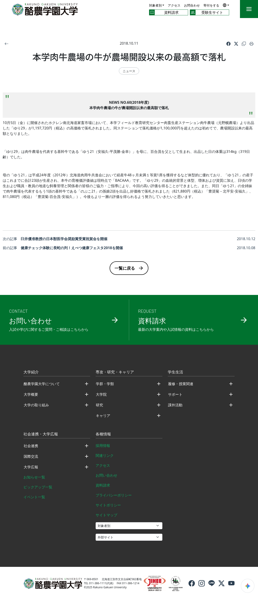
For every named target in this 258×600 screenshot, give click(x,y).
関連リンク (105, 455)
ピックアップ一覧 (37, 487)
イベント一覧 (34, 496)
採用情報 (103, 445)
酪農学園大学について (42, 383)
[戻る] (7, 43)
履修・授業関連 (180, 383)
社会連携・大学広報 (40, 434)
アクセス (174, 5)
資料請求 (103, 485)
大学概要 (31, 394)
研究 (99, 404)
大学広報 (31, 466)
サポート (175, 394)
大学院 (101, 394)
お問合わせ (192, 5)
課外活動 (175, 404)
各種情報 (103, 434)
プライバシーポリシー (114, 495)
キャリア (103, 415)
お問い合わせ (106, 475)
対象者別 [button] (155, 5)
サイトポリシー (108, 505)
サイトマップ (106, 515)
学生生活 (175, 372)
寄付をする (211, 5)
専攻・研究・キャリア (115, 372)
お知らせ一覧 (34, 477)
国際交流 (31, 456)
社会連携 (31, 445)
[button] (226, 5)
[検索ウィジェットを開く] (247, 586)
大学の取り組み (36, 404)
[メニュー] (249, 9)
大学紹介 (31, 372)
